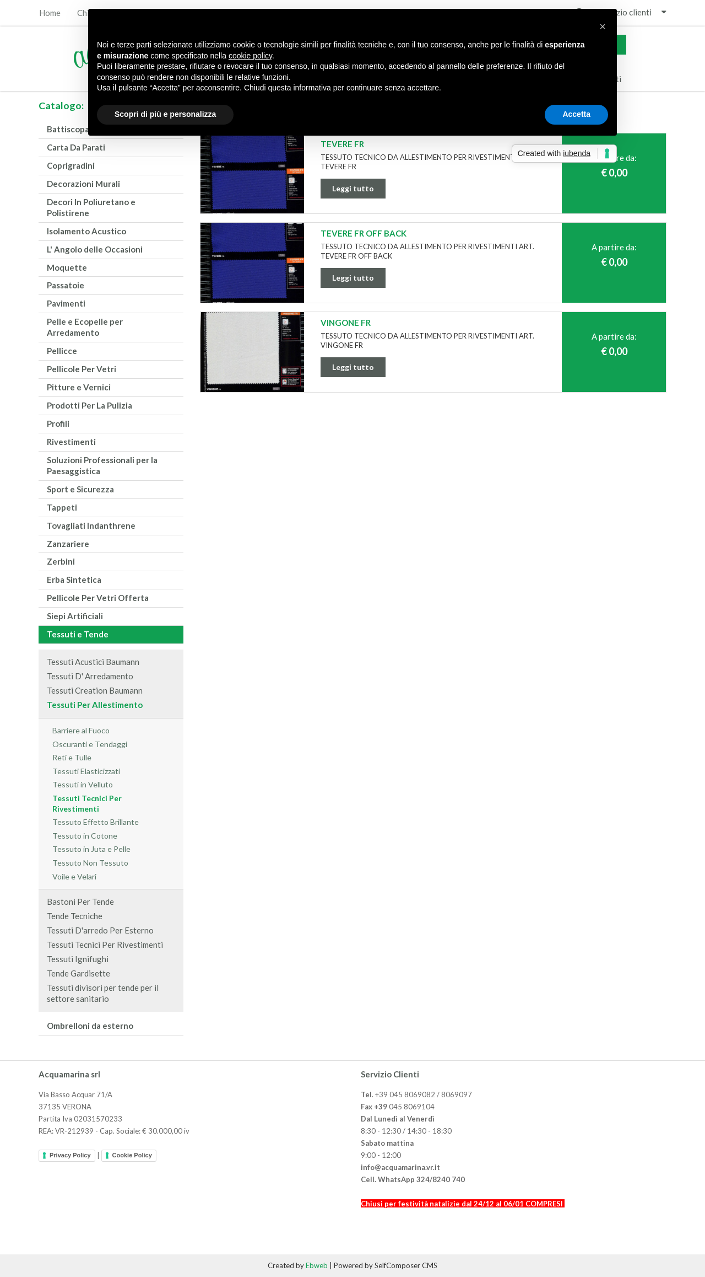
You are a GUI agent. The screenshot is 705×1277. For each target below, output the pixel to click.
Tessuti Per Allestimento (95, 705)
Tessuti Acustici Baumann (93, 662)
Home (50, 13)
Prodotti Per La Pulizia (89, 405)
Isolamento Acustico (86, 231)
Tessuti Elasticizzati (86, 771)
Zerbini (61, 561)
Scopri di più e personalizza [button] (165, 114)
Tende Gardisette (78, 973)
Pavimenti (66, 303)
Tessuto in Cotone (84, 835)
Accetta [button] (576, 114)
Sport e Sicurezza (80, 489)
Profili (58, 423)
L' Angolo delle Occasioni (95, 249)
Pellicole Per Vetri (81, 369)
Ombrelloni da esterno (90, 1026)
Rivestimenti (71, 442)
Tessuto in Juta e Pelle (91, 849)
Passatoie (65, 285)
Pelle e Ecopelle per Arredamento (85, 326)
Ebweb (317, 1265)
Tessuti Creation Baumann (95, 690)
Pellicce (62, 351)
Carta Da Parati (76, 147)
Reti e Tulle (71, 757)
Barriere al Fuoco (81, 730)
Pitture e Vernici (79, 387)
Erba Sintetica (74, 579)
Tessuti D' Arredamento (90, 676)
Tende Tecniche (74, 916)
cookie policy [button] (250, 55)
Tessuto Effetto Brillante (95, 822)
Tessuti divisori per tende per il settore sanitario (103, 993)
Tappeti (62, 507)
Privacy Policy (70, 1155)
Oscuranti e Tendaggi (89, 744)
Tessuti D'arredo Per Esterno (100, 930)
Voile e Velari (74, 876)
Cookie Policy (132, 1155)
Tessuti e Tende (78, 634)
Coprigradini (71, 165)
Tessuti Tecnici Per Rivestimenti (87, 803)
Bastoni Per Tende (80, 901)
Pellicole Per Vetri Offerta (98, 598)
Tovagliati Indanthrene (91, 525)
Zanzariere (68, 544)
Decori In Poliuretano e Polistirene (91, 207)
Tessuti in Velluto (82, 784)
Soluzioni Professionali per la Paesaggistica (102, 465)
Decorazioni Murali (83, 184)
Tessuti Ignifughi (78, 959)
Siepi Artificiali (75, 616)
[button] (602, 26)
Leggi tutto (353, 188)
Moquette (67, 267)
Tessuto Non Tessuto (90, 862)
